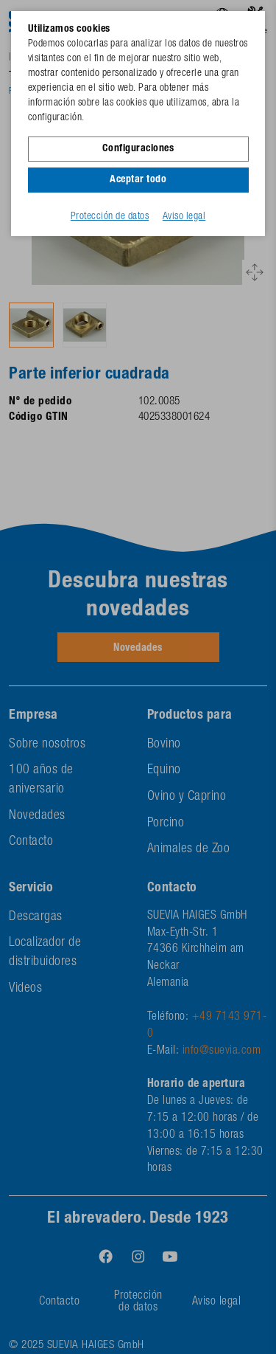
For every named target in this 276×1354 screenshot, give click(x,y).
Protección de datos (110, 217)
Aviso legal (184, 217)
